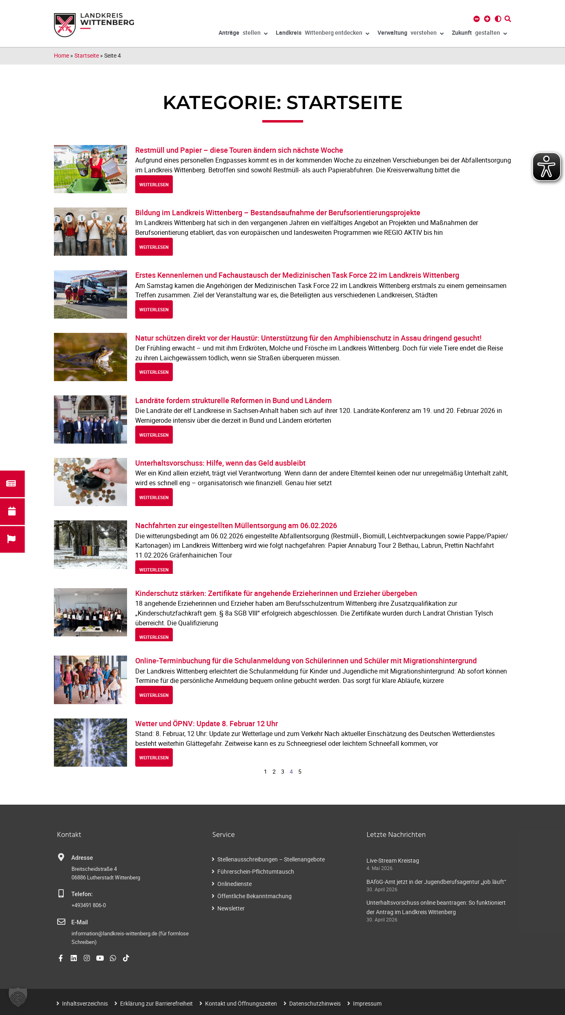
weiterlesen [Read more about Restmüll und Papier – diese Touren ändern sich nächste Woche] (154, 184)
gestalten (479, 34)
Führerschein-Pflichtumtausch (255, 871)
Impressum (367, 1003)
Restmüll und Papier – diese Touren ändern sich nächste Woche (239, 150)
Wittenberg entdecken (322, 34)
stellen (243, 34)
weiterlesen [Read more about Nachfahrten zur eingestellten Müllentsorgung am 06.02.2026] (154, 570)
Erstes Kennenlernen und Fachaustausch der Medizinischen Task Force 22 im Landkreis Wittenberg (297, 275)
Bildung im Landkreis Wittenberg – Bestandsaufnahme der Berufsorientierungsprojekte (277, 212)
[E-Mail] (61, 922)
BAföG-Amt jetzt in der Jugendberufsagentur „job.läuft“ (436, 882)
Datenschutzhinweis (315, 1003)
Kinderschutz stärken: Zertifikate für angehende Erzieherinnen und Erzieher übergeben (276, 593)
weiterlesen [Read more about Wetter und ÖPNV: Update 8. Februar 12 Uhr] (154, 757)
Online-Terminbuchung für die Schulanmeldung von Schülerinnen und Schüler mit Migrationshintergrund (306, 660)
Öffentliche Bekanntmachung (254, 896)
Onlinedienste (234, 884)
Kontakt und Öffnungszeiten (241, 1003)
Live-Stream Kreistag (392, 860)
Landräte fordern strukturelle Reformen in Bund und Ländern (233, 400)
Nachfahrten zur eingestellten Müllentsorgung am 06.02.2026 (236, 525)
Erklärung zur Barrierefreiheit (156, 1003)
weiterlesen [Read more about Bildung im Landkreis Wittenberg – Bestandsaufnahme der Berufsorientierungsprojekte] (154, 247)
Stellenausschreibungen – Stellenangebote (271, 859)
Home (61, 55)
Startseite (86, 55)
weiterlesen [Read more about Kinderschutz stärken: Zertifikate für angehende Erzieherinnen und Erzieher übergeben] (154, 637)
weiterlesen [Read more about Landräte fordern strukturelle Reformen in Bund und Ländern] (154, 435)
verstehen (410, 34)
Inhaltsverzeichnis (85, 1003)
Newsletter (231, 908)
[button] (18, 997)
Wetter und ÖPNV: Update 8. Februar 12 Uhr (206, 723)
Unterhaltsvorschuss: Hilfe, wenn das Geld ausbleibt (220, 463)
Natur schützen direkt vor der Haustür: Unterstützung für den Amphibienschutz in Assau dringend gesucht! (308, 338)
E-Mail (79, 922)
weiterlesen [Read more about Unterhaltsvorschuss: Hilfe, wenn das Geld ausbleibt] (154, 497)
